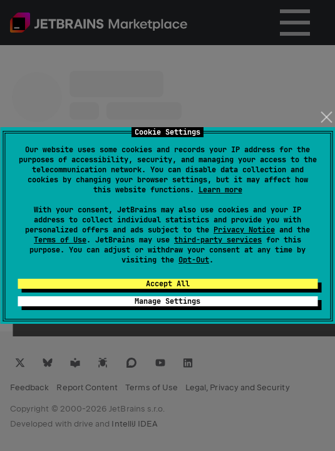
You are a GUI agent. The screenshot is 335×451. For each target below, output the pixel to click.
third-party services (218, 240)
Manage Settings (167, 301)
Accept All (168, 284)
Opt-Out (193, 260)
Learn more (220, 190)
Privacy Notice (244, 230)
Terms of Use (60, 240)
